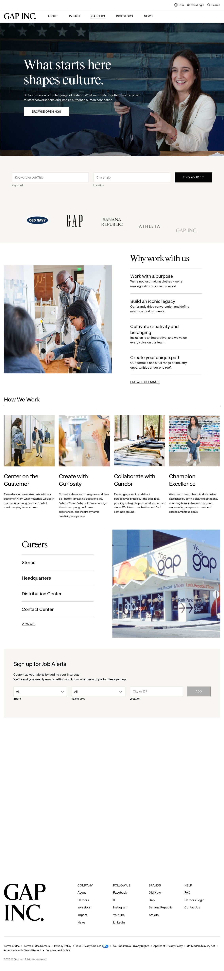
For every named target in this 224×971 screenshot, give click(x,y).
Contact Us (192, 907)
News (148, 16)
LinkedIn (119, 922)
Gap (152, 900)
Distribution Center (40, 593)
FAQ (187, 892)
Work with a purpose (163, 281)
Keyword (17, 186)
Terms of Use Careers (37, 945)
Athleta (154, 915)
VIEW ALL (27, 624)
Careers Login (195, 5)
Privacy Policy (62, 945)
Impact (74, 16)
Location (98, 186)
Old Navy (155, 892)
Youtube (119, 915)
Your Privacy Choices (88, 945)
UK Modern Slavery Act (201, 945)
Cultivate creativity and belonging (163, 334)
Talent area (78, 698)
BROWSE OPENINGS (146, 382)
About (53, 16)
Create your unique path (163, 362)
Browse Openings (46, 111)
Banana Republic (161, 907)
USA (179, 5)
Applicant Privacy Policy (168, 945)
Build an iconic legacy (163, 306)
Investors (124, 16)
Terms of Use (12, 945)
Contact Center (37, 609)
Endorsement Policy (58, 950)
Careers (98, 16)
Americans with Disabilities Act (22, 950)
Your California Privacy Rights (131, 945)
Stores (27, 562)
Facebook (120, 892)
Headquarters (35, 578)
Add (199, 691)
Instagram (120, 907)
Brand (17, 698)
